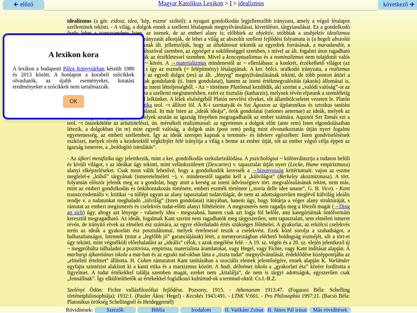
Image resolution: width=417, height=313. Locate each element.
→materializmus (188, 63)
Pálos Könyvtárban (83, 68)
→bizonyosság (268, 170)
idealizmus (251, 3)
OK (73, 101)
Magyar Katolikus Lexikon (190, 3)
